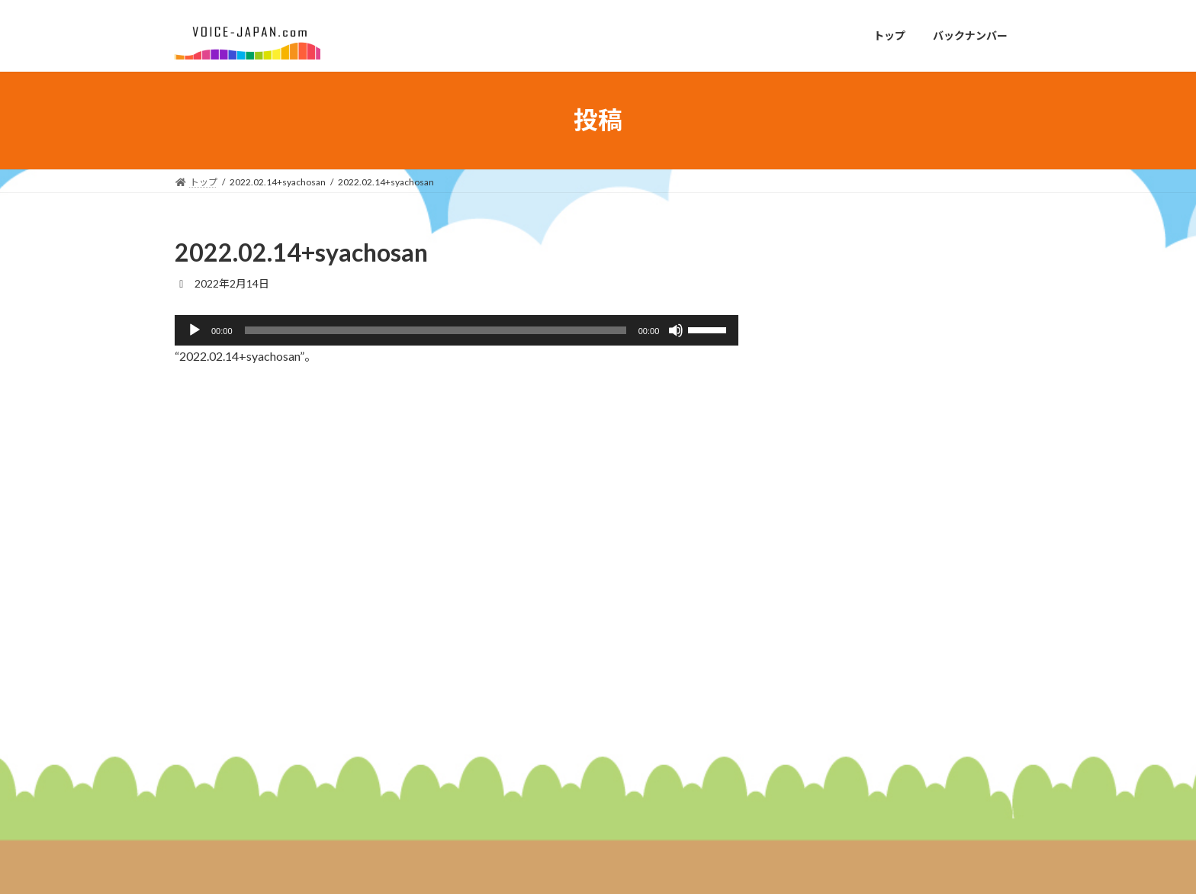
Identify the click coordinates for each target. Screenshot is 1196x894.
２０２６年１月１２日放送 (924, 370)
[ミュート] (675, 330)
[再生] (194, 330)
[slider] (435, 330)
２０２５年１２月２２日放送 (929, 542)
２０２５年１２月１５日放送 (929, 628)
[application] (456, 330)
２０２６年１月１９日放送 (924, 284)
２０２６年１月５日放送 (919, 456)
